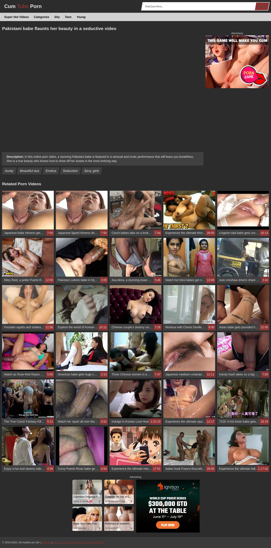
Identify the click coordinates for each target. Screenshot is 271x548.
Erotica (51, 171)
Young (81, 17)
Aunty (9, 171)
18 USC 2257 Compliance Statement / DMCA (79, 542)
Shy (57, 17)
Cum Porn (23, 6)
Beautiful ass (30, 171)
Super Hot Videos (16, 17)
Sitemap (46, 542)
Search (262, 6)
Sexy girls (91, 171)
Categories (42, 17)
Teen (68, 17)
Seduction (70, 171)
